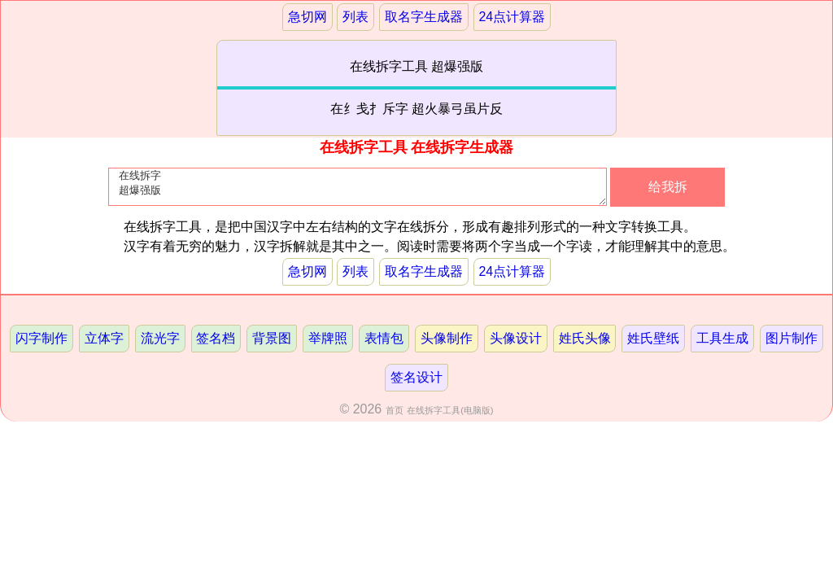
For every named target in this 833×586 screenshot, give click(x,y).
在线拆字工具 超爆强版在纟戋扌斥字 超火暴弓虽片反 (417, 87)
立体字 (104, 338)
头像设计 (516, 338)
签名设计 (416, 377)
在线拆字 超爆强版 (357, 190)
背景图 (271, 338)
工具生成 (722, 338)
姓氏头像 (585, 338)
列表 (355, 17)
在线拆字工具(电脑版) (450, 410)
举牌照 (327, 338)
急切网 (307, 17)
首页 (394, 410)
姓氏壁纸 (653, 338)
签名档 (215, 338)
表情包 (383, 338)
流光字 (160, 338)
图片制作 (791, 338)
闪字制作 (41, 338)
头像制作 (447, 338)
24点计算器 (511, 17)
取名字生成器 (424, 17)
